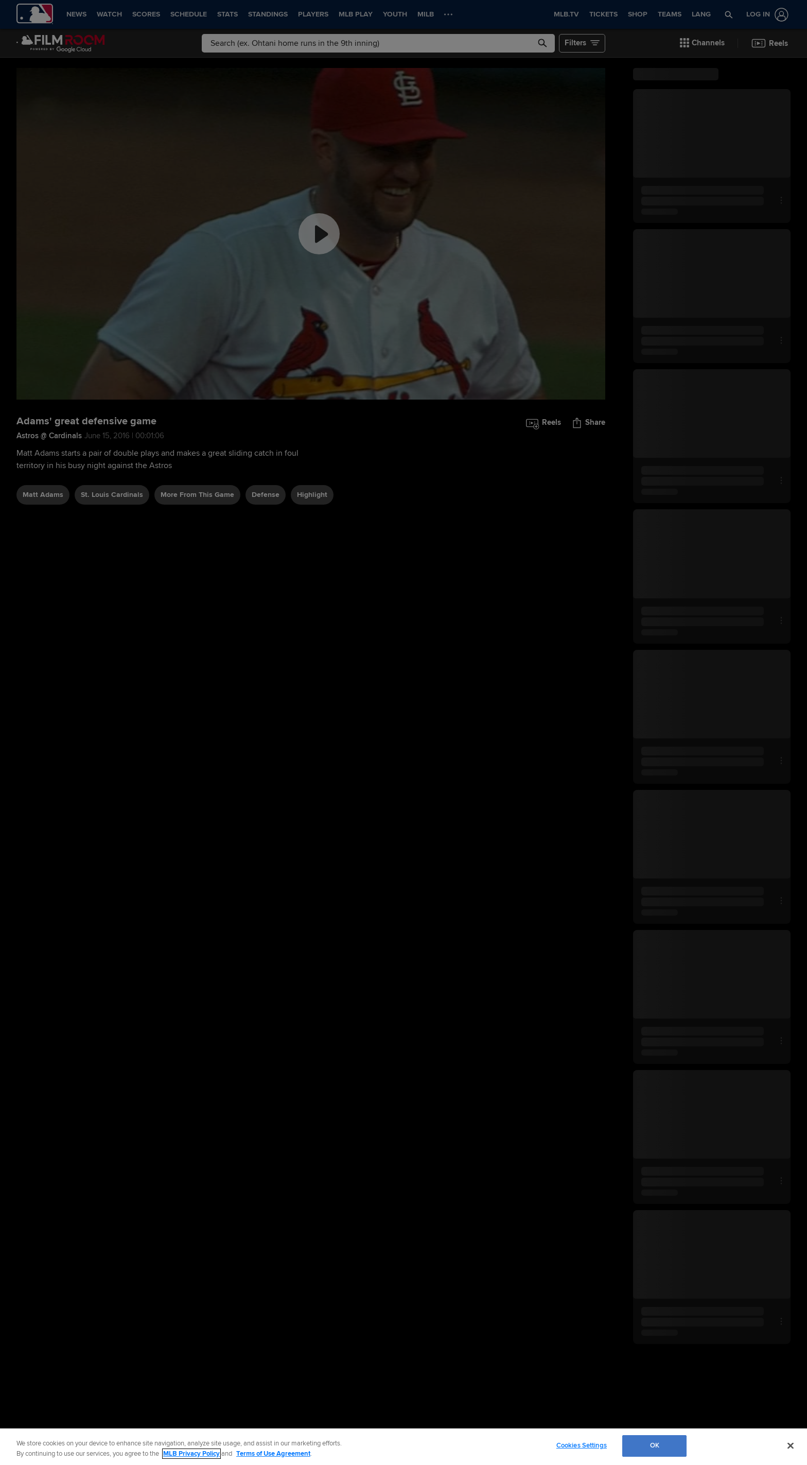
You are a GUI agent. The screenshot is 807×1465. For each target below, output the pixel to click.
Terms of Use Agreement (273, 1454)
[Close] (790, 1445)
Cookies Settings (581, 1445)
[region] (403, 1446)
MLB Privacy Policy (191, 1454)
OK (654, 1445)
